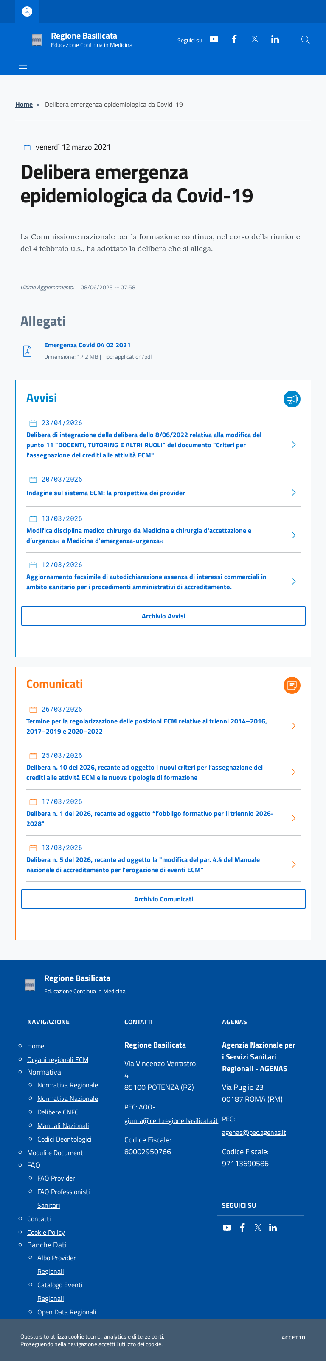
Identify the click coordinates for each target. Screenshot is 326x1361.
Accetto (294, 1337)
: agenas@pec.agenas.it (254, 1125)
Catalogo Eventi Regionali (60, 1291)
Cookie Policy (46, 1232)
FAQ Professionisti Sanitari (63, 1198)
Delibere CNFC (58, 1112)
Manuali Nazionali (63, 1125)
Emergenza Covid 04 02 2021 (87, 345)
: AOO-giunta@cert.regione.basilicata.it (162, 1113)
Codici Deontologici (64, 1139)
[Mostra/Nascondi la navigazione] (23, 65)
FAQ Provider (56, 1178)
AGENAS (234, 1022)
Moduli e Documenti (56, 1153)
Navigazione (48, 1022)
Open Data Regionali (66, 1312)
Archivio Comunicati (163, 899)
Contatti (39, 1219)
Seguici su (239, 1205)
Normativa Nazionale (67, 1098)
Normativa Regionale (67, 1085)
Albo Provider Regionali (56, 1264)
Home (24, 104)
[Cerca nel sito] (306, 40)
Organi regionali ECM (57, 1059)
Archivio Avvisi (163, 616)
